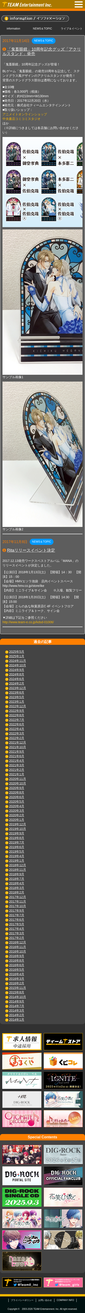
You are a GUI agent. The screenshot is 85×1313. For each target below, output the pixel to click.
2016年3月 (16, 978)
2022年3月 (16, 733)
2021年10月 (17, 747)
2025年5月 (16, 651)
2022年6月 (16, 724)
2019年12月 (17, 824)
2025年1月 (16, 656)
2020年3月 (16, 810)
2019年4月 (16, 856)
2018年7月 (16, 879)
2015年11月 (17, 988)
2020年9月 (16, 788)
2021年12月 (17, 742)
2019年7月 (16, 842)
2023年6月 (16, 692)
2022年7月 (16, 720)
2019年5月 (16, 851)
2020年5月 (16, 801)
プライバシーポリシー (22, 1300)
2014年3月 (16, 1010)
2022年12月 (17, 706)
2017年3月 (16, 933)
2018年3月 (16, 888)
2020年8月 (16, 792)
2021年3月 (16, 765)
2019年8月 (16, 838)
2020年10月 (17, 783)
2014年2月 (16, 1015)
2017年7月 (16, 915)
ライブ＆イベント (72, 28)
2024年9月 (16, 670)
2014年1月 (16, 1019)
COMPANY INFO (65, 1300)
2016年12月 (17, 942)
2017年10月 (17, 906)
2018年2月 (16, 892)
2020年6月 (16, 797)
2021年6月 (16, 756)
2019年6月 (16, 847)
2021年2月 (16, 770)
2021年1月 (16, 774)
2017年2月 (16, 938)
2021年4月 (16, 760)
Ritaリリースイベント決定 (31, 550)
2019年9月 (16, 833)
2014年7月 (16, 1006)
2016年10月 (17, 951)
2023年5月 (16, 697)
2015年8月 (16, 992)
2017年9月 (16, 910)
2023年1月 (16, 701)
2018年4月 (16, 883)
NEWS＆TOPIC (42, 28)
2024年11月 (17, 661)
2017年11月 (17, 901)
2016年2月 (16, 983)
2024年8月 (16, 674)
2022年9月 (16, 710)
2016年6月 (16, 965)
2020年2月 (16, 815)
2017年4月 (16, 929)
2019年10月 (17, 829)
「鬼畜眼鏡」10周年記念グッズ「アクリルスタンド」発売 (41, 51)
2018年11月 (17, 869)
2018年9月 (16, 874)
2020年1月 (16, 820)
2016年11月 (17, 947)
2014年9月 (16, 1001)
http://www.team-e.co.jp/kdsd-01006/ (28, 622)
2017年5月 (16, 924)
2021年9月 (16, 751)
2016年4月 (16, 974)
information (13, 28)
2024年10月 (17, 665)
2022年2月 (16, 738)
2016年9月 (16, 956)
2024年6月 (16, 679)
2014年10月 (17, 997)
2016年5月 (16, 969)
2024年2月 (16, 683)
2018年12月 (17, 865)
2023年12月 (17, 688)
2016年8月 (16, 960)
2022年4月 (16, 729)
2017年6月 (16, 919)
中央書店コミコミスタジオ (21, 119)
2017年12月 (17, 897)
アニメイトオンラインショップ (24, 114)
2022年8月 (16, 715)
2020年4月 (16, 806)
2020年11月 (17, 779)
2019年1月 (16, 860)
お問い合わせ (45, 1300)
